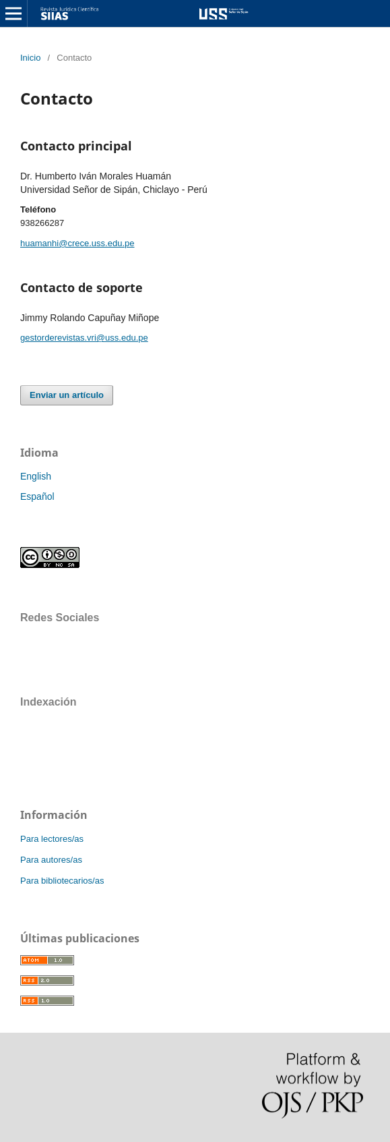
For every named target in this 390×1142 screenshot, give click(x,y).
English (35, 476)
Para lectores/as (52, 839)
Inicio (30, 58)
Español (37, 496)
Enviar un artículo (67, 395)
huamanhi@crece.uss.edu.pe (77, 243)
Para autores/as (51, 860)
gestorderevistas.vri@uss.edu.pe (84, 338)
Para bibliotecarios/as (62, 881)
